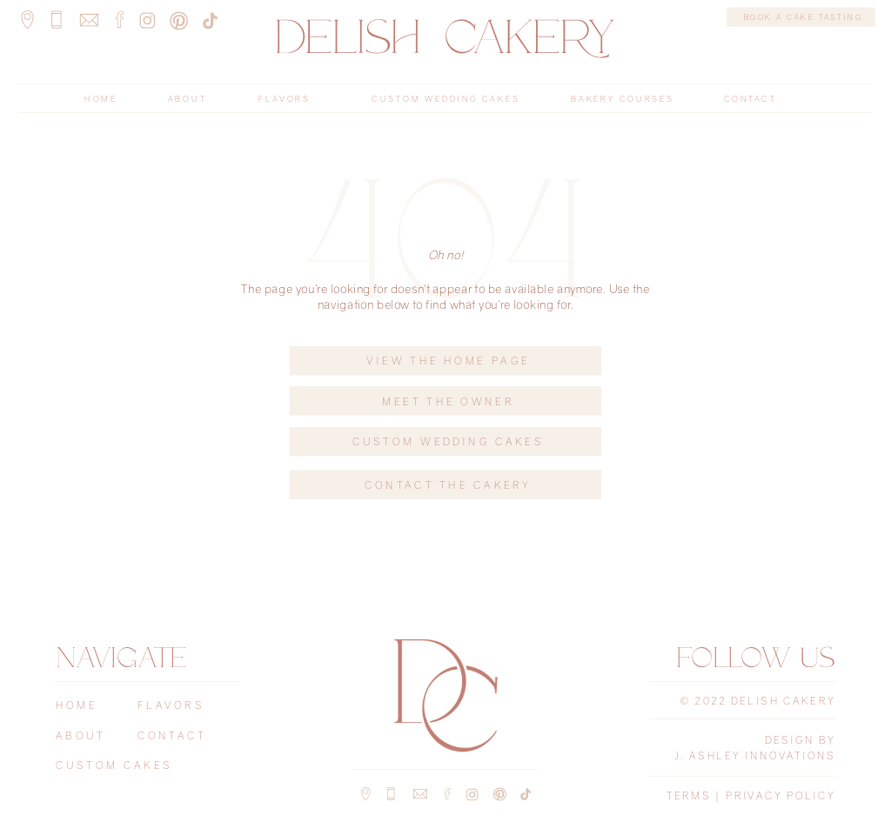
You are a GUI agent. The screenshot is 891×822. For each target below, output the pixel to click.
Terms (689, 795)
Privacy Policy (780, 795)
